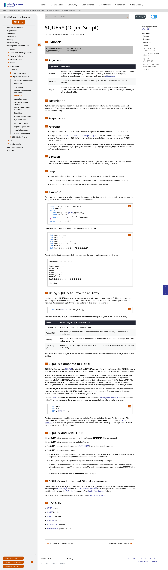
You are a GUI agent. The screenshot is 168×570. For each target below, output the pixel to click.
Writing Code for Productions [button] (18, 45)
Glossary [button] (10, 150)
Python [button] (12, 63)
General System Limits (22, 116)
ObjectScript (48, 10)
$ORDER (68, 369)
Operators (18, 83)
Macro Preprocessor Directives (21, 109)
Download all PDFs (12, 566)
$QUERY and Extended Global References (151, 65)
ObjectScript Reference (61, 10)
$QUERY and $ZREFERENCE (148, 60)
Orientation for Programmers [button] (21, 52)
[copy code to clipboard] (129, 205)
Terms (136, 559)
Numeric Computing (22, 133)
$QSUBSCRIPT (52, 524)
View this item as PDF (13, 562)
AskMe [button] (141, 16)
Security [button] (10, 39)
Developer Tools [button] (16, 59)
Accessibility (153, 559)
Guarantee (144, 559)
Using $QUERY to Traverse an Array (149, 49)
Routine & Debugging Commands (22, 91)
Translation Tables (21, 130)
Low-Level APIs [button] (15, 144)
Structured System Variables (21, 103)
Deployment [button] (11, 31)
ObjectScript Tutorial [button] (19, 137)
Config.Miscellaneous (97, 491)
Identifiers (18, 113)
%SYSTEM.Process (88, 489)
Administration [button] (12, 33)
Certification (120, 5)
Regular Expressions (22, 127)
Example (146, 45)
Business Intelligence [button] (15, 147)
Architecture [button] (11, 36)
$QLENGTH (51, 520)
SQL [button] (11, 140)
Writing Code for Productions (35, 10)
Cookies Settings (143, 561)
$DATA (49, 508)
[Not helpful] (148, 29)
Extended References (96, 495)
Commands (18, 87)
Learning (43, 5)
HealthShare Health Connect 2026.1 (14, 10)
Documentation (57, 5)
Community (72, 5)
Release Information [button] (15, 28)
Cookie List (154, 561)
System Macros (20, 120)
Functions (72, 10)
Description (147, 39)
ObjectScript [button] (14, 66)
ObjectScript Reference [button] (20, 76)
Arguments (147, 42)
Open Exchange (88, 5)
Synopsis (146, 36)
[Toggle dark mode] (154, 16)
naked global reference (109, 397)
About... (13, 49)
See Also (146, 69)
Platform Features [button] (16, 56)
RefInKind (70, 491)
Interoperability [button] (13, 42)
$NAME (54, 397)
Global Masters (105, 5)
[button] (46, 41)
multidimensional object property (80, 135)
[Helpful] (143, 29)
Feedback (165, 289)
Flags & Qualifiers (21, 123)
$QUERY (78, 10)
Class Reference (13, 558)
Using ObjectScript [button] (19, 73)
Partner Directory (136, 5)
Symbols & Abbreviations (23, 80)
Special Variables (20, 99)
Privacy (130, 559)
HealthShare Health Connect (18, 17)
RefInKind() (62, 489)
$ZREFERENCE (83, 446)
